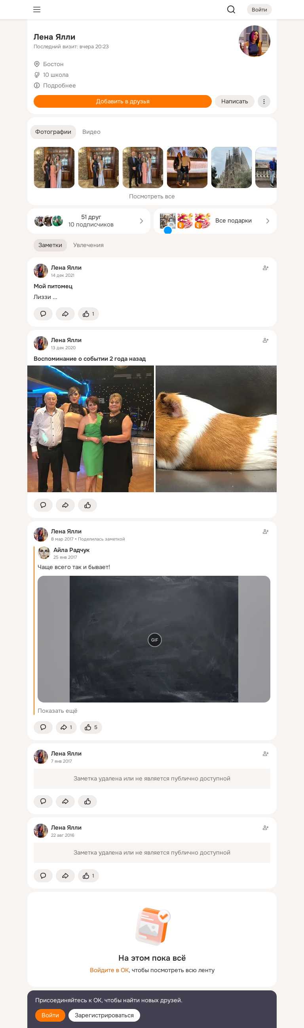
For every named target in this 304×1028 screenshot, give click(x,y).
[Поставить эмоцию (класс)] (88, 313)
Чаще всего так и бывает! (74, 567)
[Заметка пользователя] (152, 282)
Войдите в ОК (109, 970)
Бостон (53, 64)
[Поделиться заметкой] (65, 313)
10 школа (55, 75)
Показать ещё (58, 711)
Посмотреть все (152, 196)
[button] (53, 132)
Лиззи (42, 297)
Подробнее (59, 85)
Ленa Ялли (54, 37)
